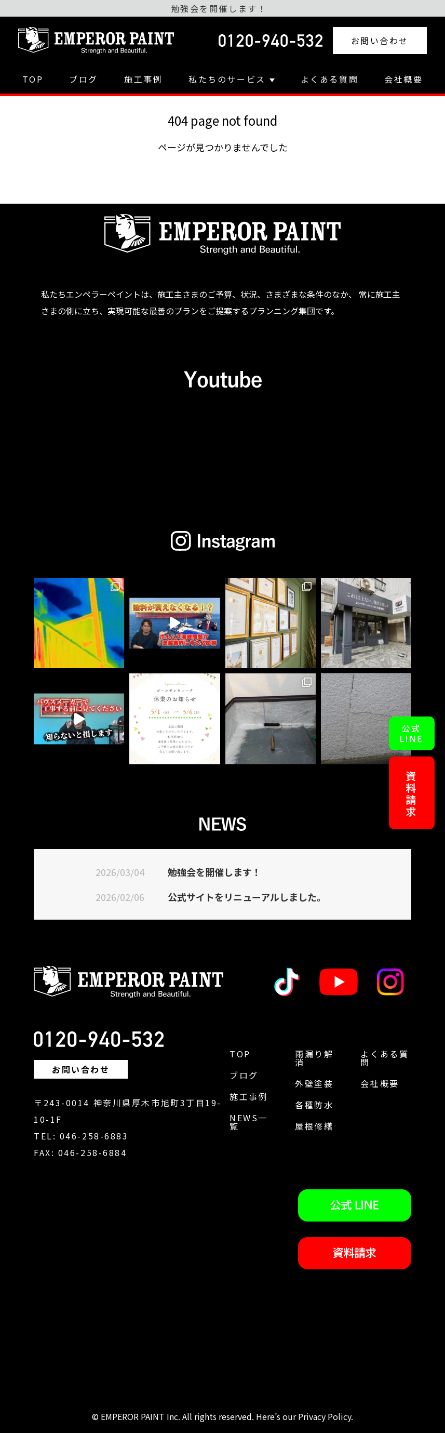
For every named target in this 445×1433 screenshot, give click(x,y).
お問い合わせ (380, 40)
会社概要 (403, 79)
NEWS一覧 (249, 1121)
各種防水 (314, 1104)
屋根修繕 (314, 1126)
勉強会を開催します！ (214, 872)
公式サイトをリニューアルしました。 (247, 897)
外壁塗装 (314, 1083)
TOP (33, 79)
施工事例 (143, 79)
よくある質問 (329, 79)
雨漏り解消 (314, 1057)
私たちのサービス (231, 79)
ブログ (83, 79)
